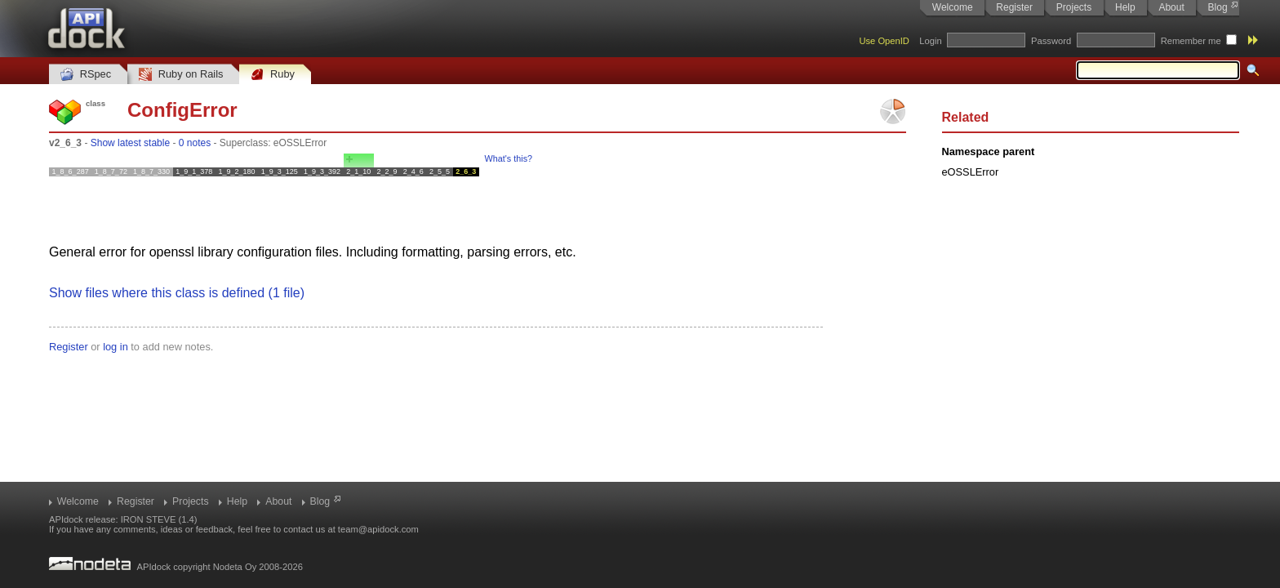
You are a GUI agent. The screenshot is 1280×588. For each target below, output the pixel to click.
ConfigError (182, 110)
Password (1051, 41)
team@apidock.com (378, 529)
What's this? (508, 158)
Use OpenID (884, 41)
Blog (1218, 7)
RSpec (85, 75)
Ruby (273, 75)
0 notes (195, 143)
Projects (1073, 7)
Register (1014, 7)
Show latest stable (130, 143)
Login (930, 41)
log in (115, 347)
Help (1125, 7)
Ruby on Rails (181, 75)
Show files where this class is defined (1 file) (176, 293)
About (1171, 7)
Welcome (952, 7)
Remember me (1191, 41)
